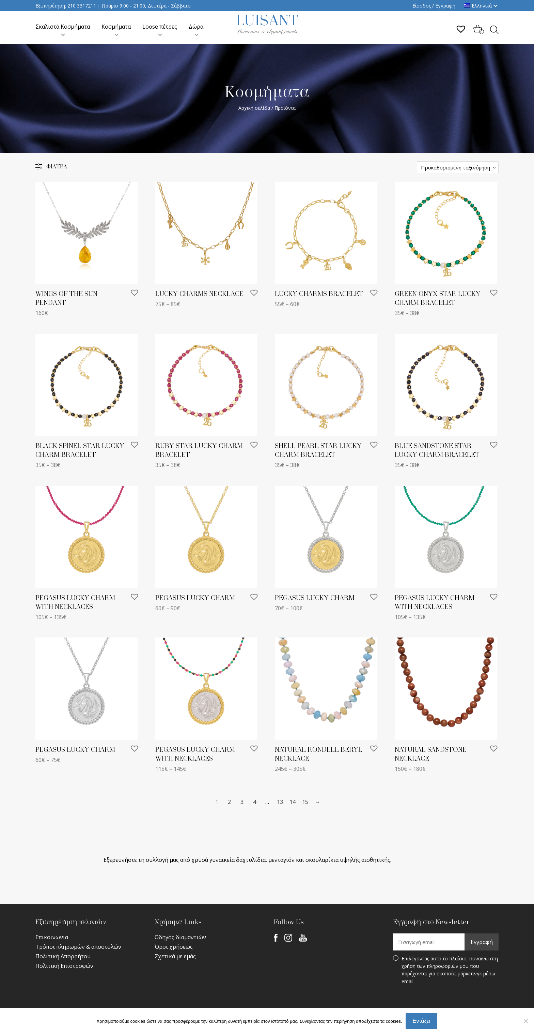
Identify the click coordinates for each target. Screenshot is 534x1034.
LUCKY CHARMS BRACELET (319, 293)
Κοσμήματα (116, 26)
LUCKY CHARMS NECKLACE (199, 293)
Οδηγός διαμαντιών (180, 937)
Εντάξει (421, 1021)
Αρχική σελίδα (254, 108)
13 (280, 802)
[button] (134, 292)
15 (305, 802)
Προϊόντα (285, 108)
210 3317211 (81, 5)
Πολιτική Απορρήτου (63, 956)
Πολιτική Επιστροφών (64, 966)
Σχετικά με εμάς (175, 956)
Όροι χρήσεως (174, 946)
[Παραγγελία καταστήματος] (458, 167)
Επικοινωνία (51, 937)
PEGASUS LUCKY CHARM (195, 598)
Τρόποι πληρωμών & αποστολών (78, 946)
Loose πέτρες (159, 26)
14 (292, 802)
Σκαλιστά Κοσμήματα (62, 26)
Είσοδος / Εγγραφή (433, 5)
